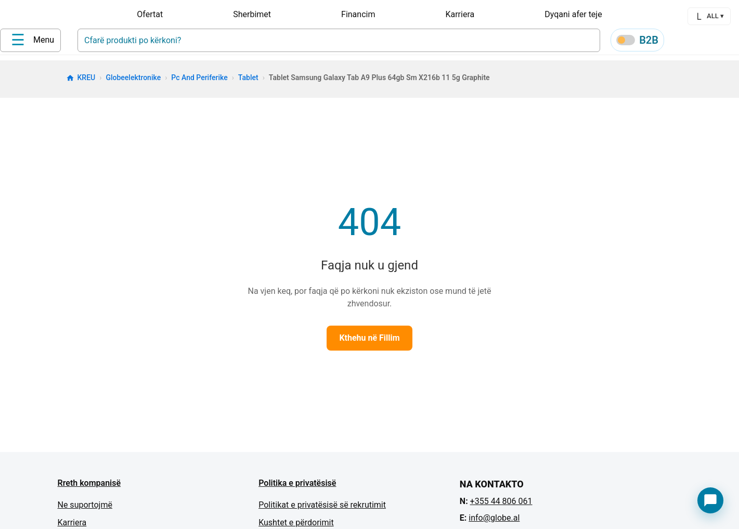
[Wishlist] (703, 42)
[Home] (98, 41)
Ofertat (150, 14)
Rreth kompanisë (89, 487)
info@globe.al (494, 521)
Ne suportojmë (85, 508)
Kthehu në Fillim (369, 341)
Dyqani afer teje (573, 14)
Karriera (459, 14)
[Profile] (678, 41)
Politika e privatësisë (297, 487)
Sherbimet (252, 14)
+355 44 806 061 (501, 505)
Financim (358, 14)
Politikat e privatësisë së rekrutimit (322, 508)
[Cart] (728, 42)
